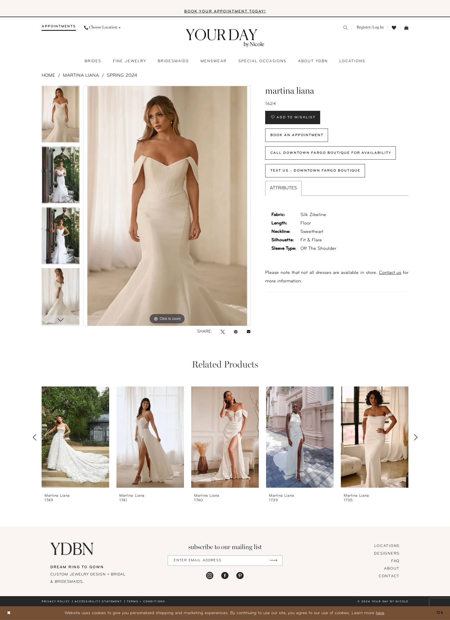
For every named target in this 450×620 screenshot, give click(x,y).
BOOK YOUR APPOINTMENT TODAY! (225, 11)
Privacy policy (56, 601)
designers (387, 553)
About (392, 569)
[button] (370, 28)
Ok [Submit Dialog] (440, 613)
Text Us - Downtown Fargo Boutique (315, 170)
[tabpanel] (60, 116)
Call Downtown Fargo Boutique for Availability (330, 153)
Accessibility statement (98, 601)
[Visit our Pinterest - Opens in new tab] (240, 575)
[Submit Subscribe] (273, 560)
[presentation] (75, 437)
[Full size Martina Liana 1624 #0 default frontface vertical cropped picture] (167, 206)
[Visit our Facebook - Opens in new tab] (225, 575)
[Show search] (345, 28)
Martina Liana (81, 75)
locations (387, 546)
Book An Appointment (296, 135)
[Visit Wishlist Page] (394, 28)
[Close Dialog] (9, 613)
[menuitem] (59, 27)
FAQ (395, 561)
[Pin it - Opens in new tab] (236, 331)
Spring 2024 (122, 75)
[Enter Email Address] (225, 560)
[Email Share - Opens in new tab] (249, 331)
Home (48, 75)
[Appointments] (59, 27)
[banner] (225, 38)
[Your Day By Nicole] (72, 548)
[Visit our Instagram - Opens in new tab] (210, 575)
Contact (389, 576)
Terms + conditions (146, 601)
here (380, 613)
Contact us (390, 272)
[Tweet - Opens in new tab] (222, 331)
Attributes (283, 188)
